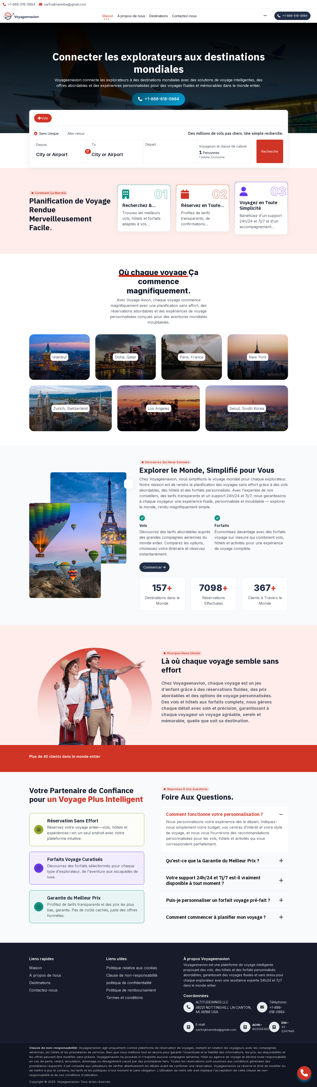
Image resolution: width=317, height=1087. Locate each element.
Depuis (41, 145)
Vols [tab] (43, 118)
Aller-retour (76, 133)
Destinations (158, 16)
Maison (107, 16)
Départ (150, 144)
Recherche (269, 151)
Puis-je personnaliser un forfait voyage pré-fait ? (218, 900)
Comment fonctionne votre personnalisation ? (214, 814)
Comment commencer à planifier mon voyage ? (216, 917)
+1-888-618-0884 (292, 15)
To (94, 145)
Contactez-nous (184, 16)
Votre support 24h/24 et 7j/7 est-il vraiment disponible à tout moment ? (213, 880)
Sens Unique (49, 133)
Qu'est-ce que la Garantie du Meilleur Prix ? (212, 861)
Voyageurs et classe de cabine (223, 146)
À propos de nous (131, 16)
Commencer (154, 567)
